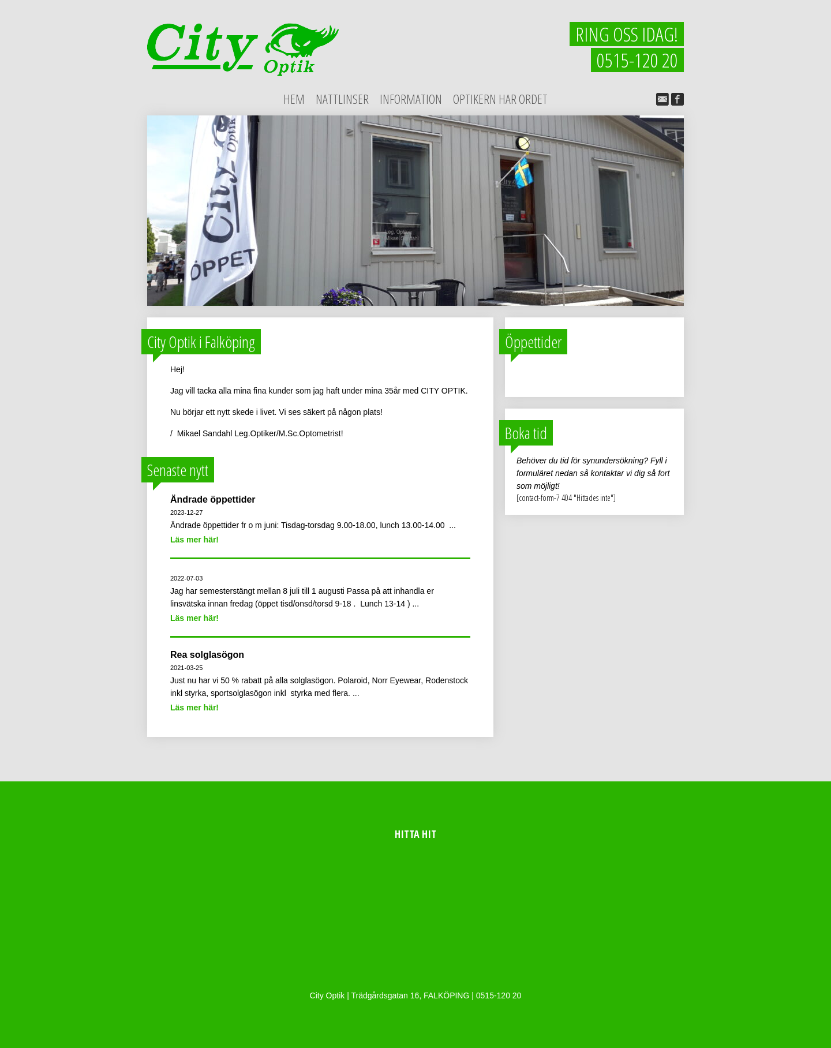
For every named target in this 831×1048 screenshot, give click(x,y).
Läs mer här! (194, 539)
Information (411, 98)
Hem (294, 98)
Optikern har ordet (500, 98)
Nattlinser (342, 98)
